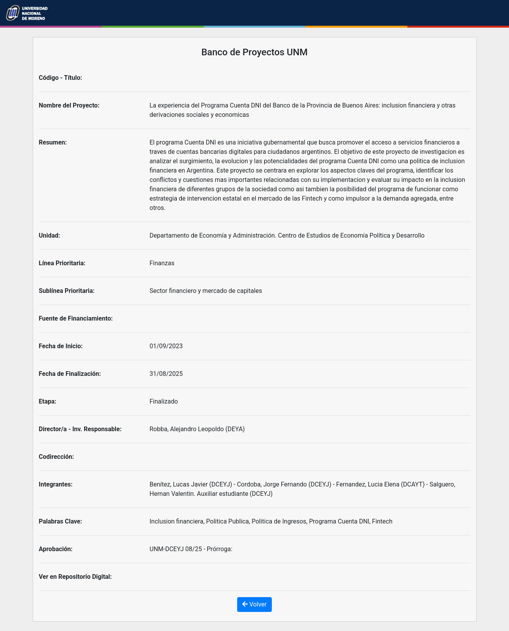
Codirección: (56, 456)
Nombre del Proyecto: (69, 105)
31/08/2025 (166, 373)
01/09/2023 (166, 346)
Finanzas (162, 263)
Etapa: (47, 401)
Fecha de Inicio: (61, 346)
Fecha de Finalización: (70, 373)
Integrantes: (56, 484)
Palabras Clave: (60, 521)
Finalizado (164, 401)
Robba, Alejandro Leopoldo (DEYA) (197, 429)
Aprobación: (56, 549)
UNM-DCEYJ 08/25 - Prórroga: (191, 549)
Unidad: (49, 235)
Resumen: (53, 142)
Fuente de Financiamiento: (76, 318)
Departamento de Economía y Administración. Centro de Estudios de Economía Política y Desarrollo (287, 235)
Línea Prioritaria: (62, 263)
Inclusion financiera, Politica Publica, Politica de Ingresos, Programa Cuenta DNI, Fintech (271, 521)
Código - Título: (60, 77)
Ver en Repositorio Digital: (75, 576)
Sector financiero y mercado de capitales (206, 290)
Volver (254, 604)
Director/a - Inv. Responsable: (80, 429)
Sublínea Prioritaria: (67, 290)
